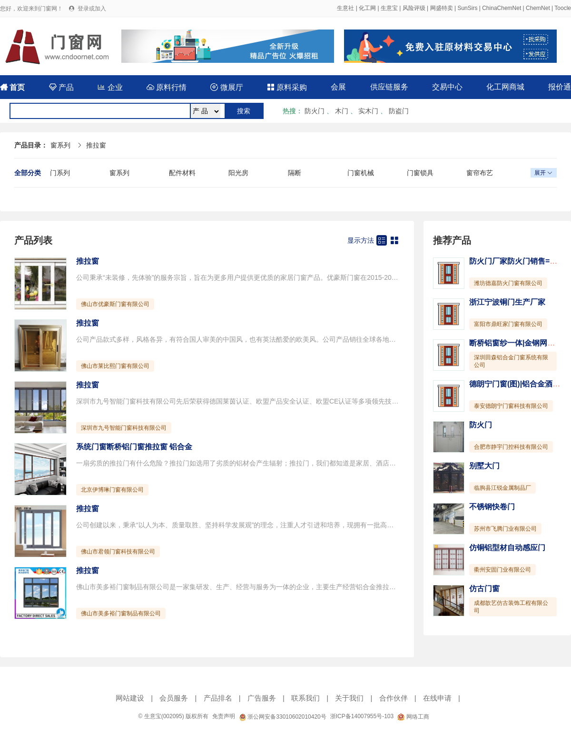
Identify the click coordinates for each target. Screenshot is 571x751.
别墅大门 (484, 466)
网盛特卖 (441, 8)
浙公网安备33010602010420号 (282, 716)
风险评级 (414, 8)
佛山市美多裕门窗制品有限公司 (121, 613)
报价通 (559, 87)
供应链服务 (389, 87)
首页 (12, 87)
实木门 (368, 111)
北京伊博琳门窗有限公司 (112, 489)
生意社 (345, 8)
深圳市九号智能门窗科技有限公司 (124, 428)
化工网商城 (505, 87)
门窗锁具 (420, 173)
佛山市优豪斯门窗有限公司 (115, 304)
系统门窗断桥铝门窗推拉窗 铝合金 (134, 447)
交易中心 (447, 87)
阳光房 (238, 173)
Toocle (562, 8)
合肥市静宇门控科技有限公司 (511, 447)
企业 (110, 87)
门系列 (60, 173)
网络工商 (413, 716)
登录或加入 (92, 8)
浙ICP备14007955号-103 (362, 716)
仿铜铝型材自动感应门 (507, 547)
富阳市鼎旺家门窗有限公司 (508, 324)
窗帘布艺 (479, 173)
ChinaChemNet (501, 8)
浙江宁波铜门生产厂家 (507, 302)
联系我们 (305, 698)
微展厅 (226, 87)
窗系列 (60, 145)
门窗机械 (360, 173)
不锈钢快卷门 (492, 507)
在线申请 (437, 698)
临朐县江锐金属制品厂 (502, 487)
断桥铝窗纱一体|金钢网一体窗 (519, 343)
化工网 (367, 8)
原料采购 (287, 87)
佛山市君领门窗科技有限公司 (118, 551)
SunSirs (467, 8)
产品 (61, 87)
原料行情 (167, 87)
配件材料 (182, 173)
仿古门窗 (484, 588)
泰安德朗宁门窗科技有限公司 (511, 406)
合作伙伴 (393, 698)
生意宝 (389, 8)
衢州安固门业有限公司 (502, 569)
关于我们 (349, 698)
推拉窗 (96, 145)
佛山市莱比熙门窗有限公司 (115, 366)
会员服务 (173, 698)
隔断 (294, 173)
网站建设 (130, 698)
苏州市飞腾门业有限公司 (505, 528)
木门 (341, 111)
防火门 (315, 111)
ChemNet (538, 8)
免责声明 (223, 716)
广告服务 (261, 698)
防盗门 (399, 111)
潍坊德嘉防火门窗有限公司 (508, 283)
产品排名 (218, 698)
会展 (338, 87)
